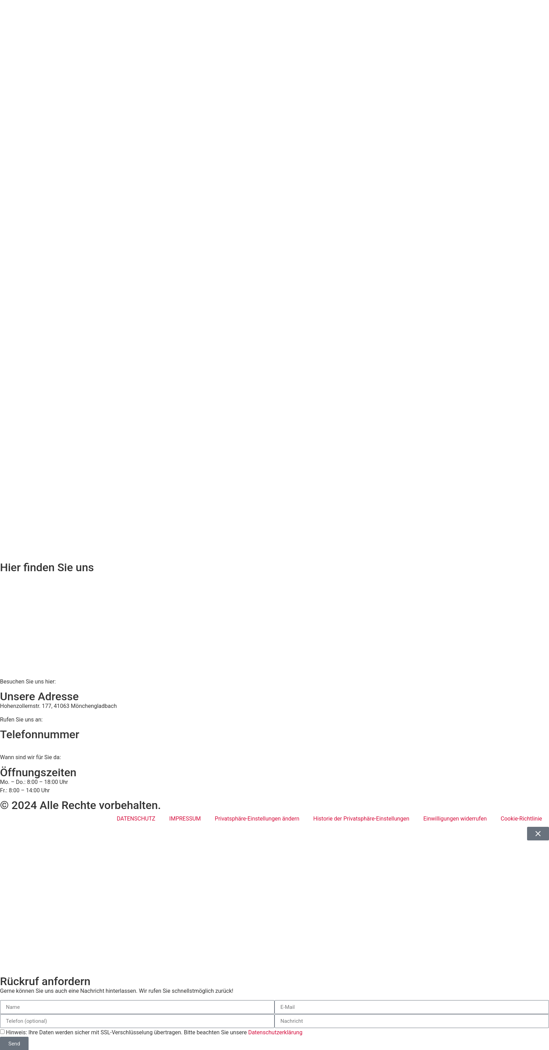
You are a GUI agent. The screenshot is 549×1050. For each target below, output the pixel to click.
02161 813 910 (28, 744)
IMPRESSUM (185, 818)
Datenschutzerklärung (275, 1032)
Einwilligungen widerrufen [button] (455, 818)
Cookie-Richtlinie (521, 818)
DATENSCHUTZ (136, 818)
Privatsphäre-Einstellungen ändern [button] (257, 818)
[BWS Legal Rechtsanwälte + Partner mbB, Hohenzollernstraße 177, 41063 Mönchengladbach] (274, 625)
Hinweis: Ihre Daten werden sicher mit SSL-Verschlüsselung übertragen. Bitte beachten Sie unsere (154, 1032)
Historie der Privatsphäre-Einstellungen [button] (361, 818)
